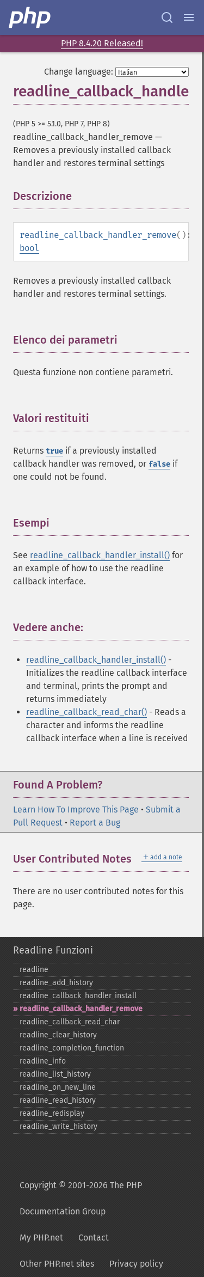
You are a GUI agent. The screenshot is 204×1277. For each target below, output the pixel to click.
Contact (93, 1237)
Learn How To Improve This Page (76, 809)
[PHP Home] (30, 17)
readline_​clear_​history (58, 1035)
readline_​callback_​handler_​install (78, 995)
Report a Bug (95, 822)
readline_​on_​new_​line (58, 1087)
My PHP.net (41, 1237)
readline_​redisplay (52, 1113)
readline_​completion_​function (72, 1048)
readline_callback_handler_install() (100, 555)
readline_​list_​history (55, 1074)
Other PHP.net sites (57, 1263)
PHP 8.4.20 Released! (102, 43)
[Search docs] (167, 17)
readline (34, 969)
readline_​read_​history (58, 1100)
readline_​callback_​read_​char (70, 1022)
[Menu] (189, 17)
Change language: (78, 71)
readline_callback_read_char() (86, 712)
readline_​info (43, 1061)
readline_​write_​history (58, 1126)
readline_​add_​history (56, 982)
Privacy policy (136, 1263)
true (54, 451)
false (159, 464)
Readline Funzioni (53, 950)
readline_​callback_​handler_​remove (81, 1008)
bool (29, 248)
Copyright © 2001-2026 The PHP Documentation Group (81, 1198)
